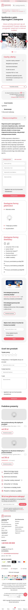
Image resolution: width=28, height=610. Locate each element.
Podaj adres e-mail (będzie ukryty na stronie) (12, 361)
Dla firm (3, 537)
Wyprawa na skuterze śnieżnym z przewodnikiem (12, 452)
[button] (26, 41)
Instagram (15, 568)
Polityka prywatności (19, 531)
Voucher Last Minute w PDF (12, 297)
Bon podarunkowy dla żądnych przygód (12, 423)
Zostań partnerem (19, 527)
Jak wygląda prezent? (6, 526)
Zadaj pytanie (7, 159)
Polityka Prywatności (13, 595)
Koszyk (14, 608)
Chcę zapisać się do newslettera (12, 334)
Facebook (5, 568)
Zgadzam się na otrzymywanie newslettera (14, 190)
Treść (3, 376)
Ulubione (19, 609)
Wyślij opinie (14, 398)
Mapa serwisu (18, 529)
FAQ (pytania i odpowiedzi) (4, 533)
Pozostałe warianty (14, 86)
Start (3, 609)
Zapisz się (22, 504)
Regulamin (17, 533)
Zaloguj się (14, 97)
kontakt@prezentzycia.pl (22, 1)
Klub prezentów (4, 522)
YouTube (25, 568)
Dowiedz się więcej (9, 313)
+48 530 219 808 (6, 1)
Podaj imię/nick (5, 369)
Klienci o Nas (4, 530)
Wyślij (14, 338)
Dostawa (17, 521)
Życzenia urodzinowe (6, 524)
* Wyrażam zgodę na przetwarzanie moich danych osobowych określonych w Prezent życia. (13, 510)
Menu (8, 609)
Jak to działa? (4, 535)
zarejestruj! (21, 97)
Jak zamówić (17, 159)
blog (16, 525)
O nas (2, 528)
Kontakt (17, 523)
